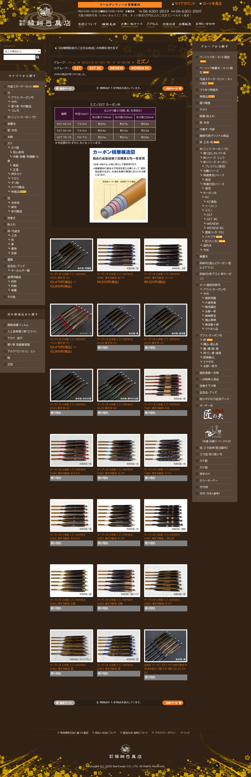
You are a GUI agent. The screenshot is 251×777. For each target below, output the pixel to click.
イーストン (211, 206)
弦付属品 (16, 211)
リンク (187, 732)
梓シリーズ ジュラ (214, 157)
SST (77, 68)
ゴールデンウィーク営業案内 (119, 4)
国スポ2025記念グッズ (214, 399)
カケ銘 (15, 147)
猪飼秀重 (210, 298)
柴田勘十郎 (212, 324)
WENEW (116, 68)
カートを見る (212, 3)
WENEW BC (140, 68)
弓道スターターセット (19, 86)
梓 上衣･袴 (206, 142)
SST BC (95, 68)
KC (207, 197)
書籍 (10, 259)
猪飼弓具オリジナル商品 (214, 135)
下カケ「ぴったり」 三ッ (21, 351)
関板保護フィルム (18, 325)
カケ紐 (203, 467)
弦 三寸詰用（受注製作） (214, 447)
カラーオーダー (209, 480)
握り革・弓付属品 (21, 106)
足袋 (14, 253)
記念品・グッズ (16, 266)
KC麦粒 (212, 201)
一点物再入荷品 (209, 379)
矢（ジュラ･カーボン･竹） (21, 117)
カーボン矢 (123, 62)
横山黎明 (210, 320)
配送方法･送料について (135, 732)
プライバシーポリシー (166, 732)
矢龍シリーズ (211, 171)
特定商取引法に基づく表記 (74, 732)
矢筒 (10, 137)
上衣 (14, 235)
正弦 (10, 364)
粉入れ (11, 224)
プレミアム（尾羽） (215, 166)
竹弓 (14, 101)
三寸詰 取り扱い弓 (211, 454)
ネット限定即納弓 (210, 285)
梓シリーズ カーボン (215, 162)
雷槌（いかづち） (214, 232)
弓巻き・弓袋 (207, 129)
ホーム (72, 62)
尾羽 (208, 179)
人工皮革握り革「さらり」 (22, 331)
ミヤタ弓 (208, 362)
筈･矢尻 (12, 130)
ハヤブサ (210, 237)
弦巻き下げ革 (208, 385)
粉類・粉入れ (207, 116)
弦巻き (11, 218)
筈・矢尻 (204, 122)
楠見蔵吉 (210, 307)
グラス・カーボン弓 (22, 97)
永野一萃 (210, 311)
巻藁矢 (11, 123)
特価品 (15, 191)
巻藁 (14, 290)
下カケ (15, 178)
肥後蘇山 (208, 357)
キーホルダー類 (20, 270)
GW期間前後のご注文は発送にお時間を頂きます (88, 48)
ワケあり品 (211, 329)
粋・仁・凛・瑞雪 (212, 353)
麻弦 (14, 207)
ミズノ (142, 61)
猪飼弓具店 (44, 17)
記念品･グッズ (208, 392)
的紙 (14, 286)
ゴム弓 (15, 110)
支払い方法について (105, 732)
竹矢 (206, 250)
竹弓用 (204, 487)
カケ (10, 143)
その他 (11, 297)
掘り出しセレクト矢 (214, 153)
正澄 (15, 169)
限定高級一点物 (209, 373)
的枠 (14, 281)
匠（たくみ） (211, 241)
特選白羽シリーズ (213, 184)
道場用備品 (14, 277)
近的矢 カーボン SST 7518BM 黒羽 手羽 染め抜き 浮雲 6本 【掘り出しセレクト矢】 (165, 669)
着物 (14, 248)
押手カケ (16, 174)
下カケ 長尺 (15, 338)
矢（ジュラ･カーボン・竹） (96, 62)
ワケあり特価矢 (209, 90)
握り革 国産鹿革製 (18, 344)
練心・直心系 (210, 344)
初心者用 (18, 152)
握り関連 (205, 103)
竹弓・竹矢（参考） (210, 493)
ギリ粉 (15, 183)
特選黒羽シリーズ (213, 175)
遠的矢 (207, 245)
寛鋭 (15, 165)
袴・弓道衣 (13, 231)
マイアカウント (185, 3)
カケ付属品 (18, 187)
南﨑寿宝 (210, 315)
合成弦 (15, 202)
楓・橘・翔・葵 (210, 348)
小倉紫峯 (210, 302)
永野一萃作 (210, 366)
